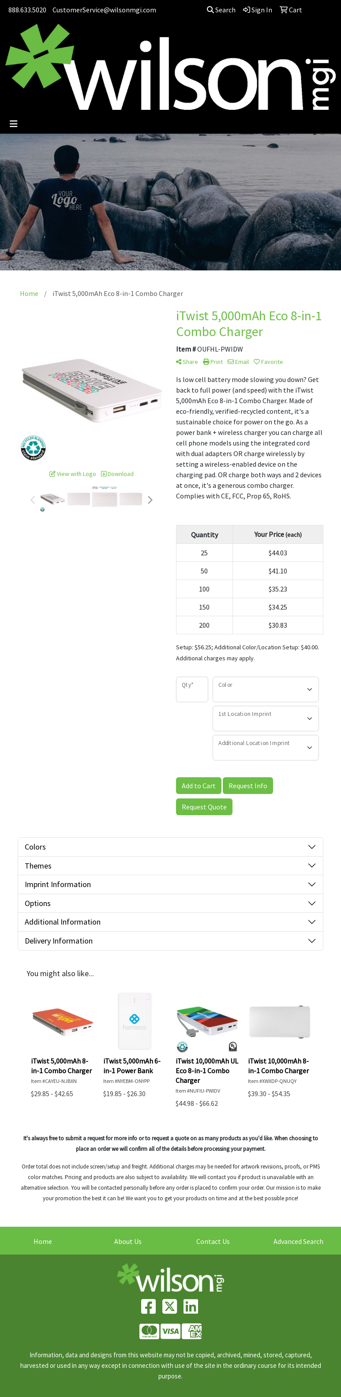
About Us (128, 1241)
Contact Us (213, 1241)
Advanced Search (298, 1241)
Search (221, 9)
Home (43, 1241)
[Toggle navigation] (13, 124)
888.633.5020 (27, 9)
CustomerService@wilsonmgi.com (104, 9)
